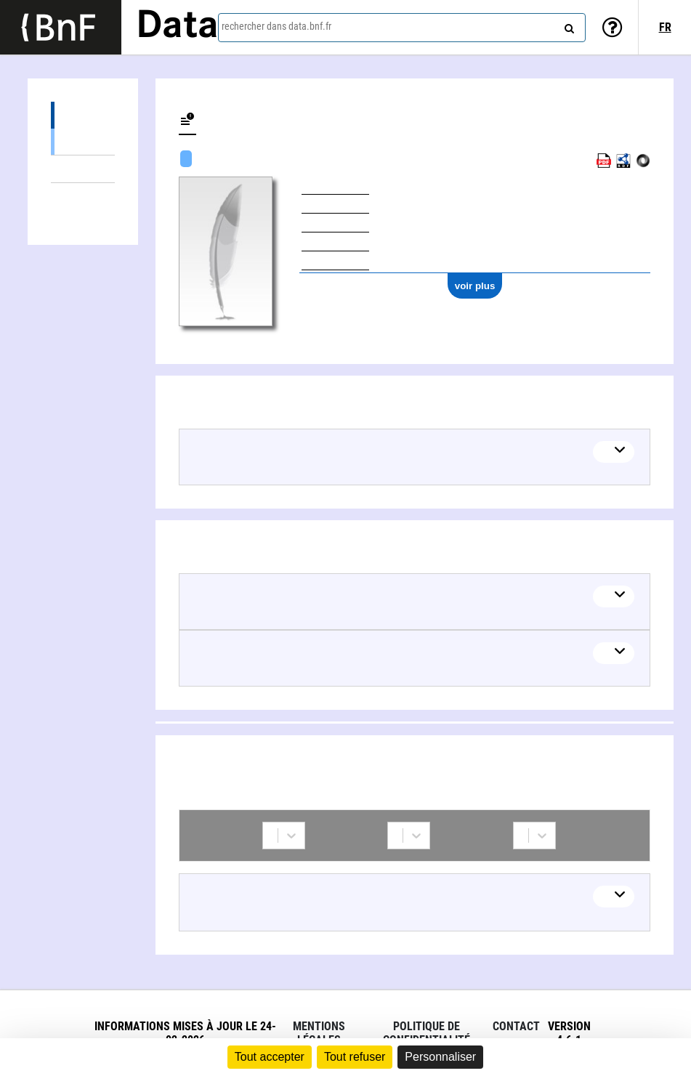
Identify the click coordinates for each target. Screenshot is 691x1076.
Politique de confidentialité (426, 1033)
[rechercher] (567, 25)
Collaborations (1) (83, 196)
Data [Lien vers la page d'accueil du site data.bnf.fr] (177, 27)
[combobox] (402, 27)
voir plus (475, 285)
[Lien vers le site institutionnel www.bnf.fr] (60, 27)
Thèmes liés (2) (83, 168)
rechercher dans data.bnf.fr (276, 26)
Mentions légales (319, 1033)
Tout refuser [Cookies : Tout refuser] (354, 1057)
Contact (516, 1026)
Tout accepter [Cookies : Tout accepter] (269, 1057)
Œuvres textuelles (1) (83, 141)
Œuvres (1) (83, 115)
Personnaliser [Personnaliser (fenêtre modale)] (440, 1057)
